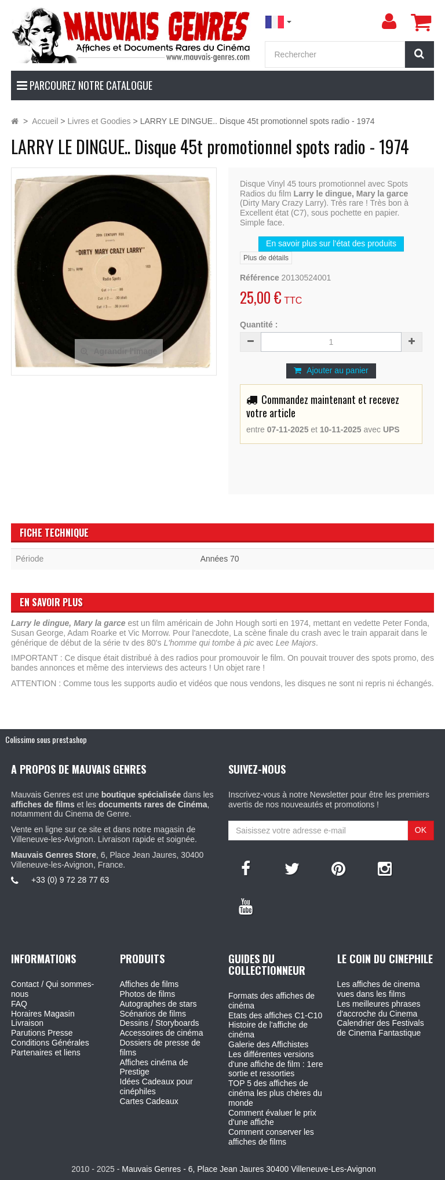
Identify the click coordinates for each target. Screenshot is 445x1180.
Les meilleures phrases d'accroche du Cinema (379, 1008)
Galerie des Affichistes (268, 1044)
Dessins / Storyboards (159, 1023)
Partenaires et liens (46, 1052)
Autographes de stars (158, 1003)
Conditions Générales (50, 1042)
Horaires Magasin (43, 1013)
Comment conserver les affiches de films (271, 1136)
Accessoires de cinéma (161, 1032)
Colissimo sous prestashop (46, 739)
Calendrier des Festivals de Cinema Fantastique (380, 1027)
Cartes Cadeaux (149, 1101)
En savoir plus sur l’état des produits (331, 243)
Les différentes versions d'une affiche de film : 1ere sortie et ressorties (275, 1064)
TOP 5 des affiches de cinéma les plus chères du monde (275, 1093)
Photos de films (148, 994)
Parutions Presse (42, 1032)
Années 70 (219, 558)
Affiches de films (149, 984)
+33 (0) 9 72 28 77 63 (70, 879)
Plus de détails (266, 258)
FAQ (19, 1003)
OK (420, 830)
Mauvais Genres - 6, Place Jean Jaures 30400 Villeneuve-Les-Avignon (248, 1169)
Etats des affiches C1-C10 (275, 1015)
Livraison (27, 1023)
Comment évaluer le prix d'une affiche (272, 1117)
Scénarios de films (153, 1013)
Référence (259, 277)
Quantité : (259, 324)
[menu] (389, 21)
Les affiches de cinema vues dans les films (378, 989)
